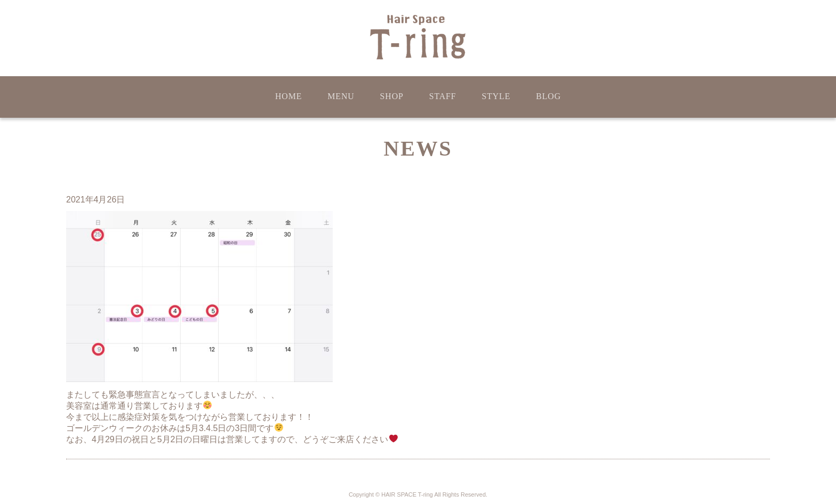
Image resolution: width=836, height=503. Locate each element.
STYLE (495, 96)
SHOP (392, 96)
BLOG (548, 96)
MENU (340, 96)
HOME (288, 96)
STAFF (442, 96)
